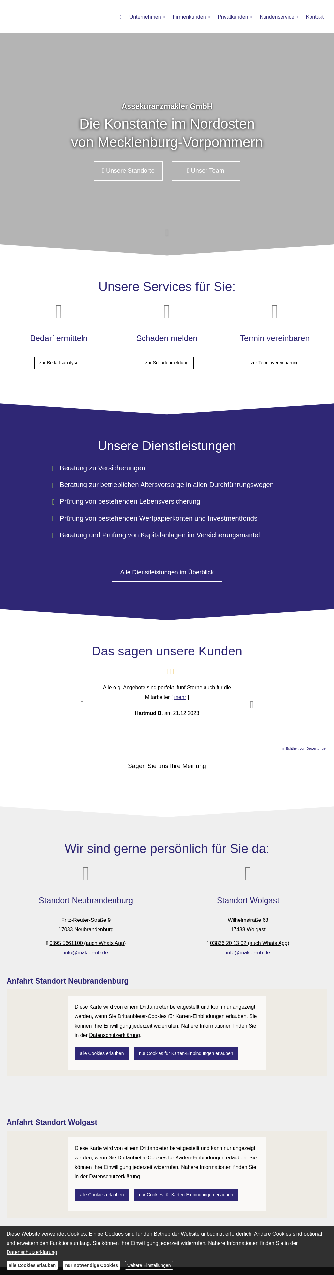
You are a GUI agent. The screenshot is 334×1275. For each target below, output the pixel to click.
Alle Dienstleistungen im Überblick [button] (167, 567)
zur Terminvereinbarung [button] (275, 362)
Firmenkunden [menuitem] (189, 17)
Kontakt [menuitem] (315, 17)
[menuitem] (120, 16)
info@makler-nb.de (86, 948)
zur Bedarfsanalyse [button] (59, 362)
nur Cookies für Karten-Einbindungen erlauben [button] (186, 1054)
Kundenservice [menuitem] (277, 17)
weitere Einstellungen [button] (149, 1265)
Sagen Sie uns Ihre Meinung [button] (167, 761)
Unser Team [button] (205, 170)
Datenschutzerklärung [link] (114, 1036)
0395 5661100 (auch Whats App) (87, 938)
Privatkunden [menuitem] (233, 17)
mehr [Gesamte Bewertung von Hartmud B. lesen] (180, 693)
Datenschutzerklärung (32, 1252)
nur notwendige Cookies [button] (91, 1265)
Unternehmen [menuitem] (145, 17)
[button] (167, 237)
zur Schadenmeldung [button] (166, 362)
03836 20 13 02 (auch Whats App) (249, 938)
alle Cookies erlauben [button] (102, 1054)
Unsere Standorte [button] (128, 170)
